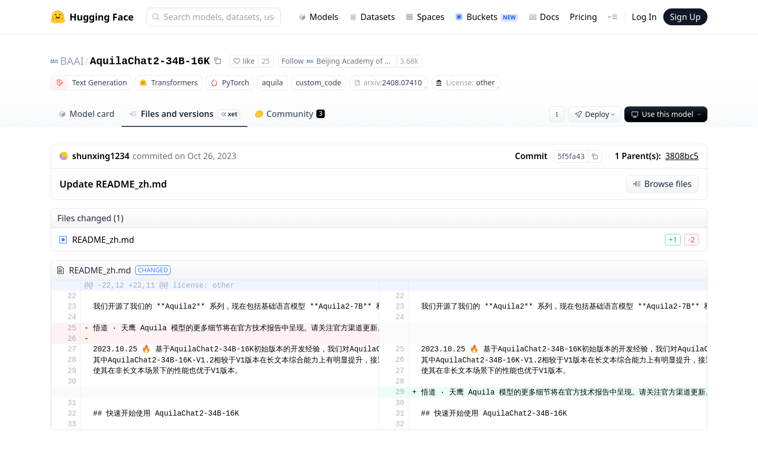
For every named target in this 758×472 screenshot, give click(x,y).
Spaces (424, 17)
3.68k (409, 61)
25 (266, 61)
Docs (544, 17)
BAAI (72, 61)
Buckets (486, 17)
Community (290, 114)
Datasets (372, 17)
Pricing (583, 17)
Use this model (667, 114)
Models (318, 17)
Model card (86, 114)
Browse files (662, 184)
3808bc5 (682, 156)
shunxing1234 (100, 156)
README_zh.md (103, 239)
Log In (644, 17)
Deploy (596, 114)
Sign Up (685, 17)
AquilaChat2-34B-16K (150, 61)
